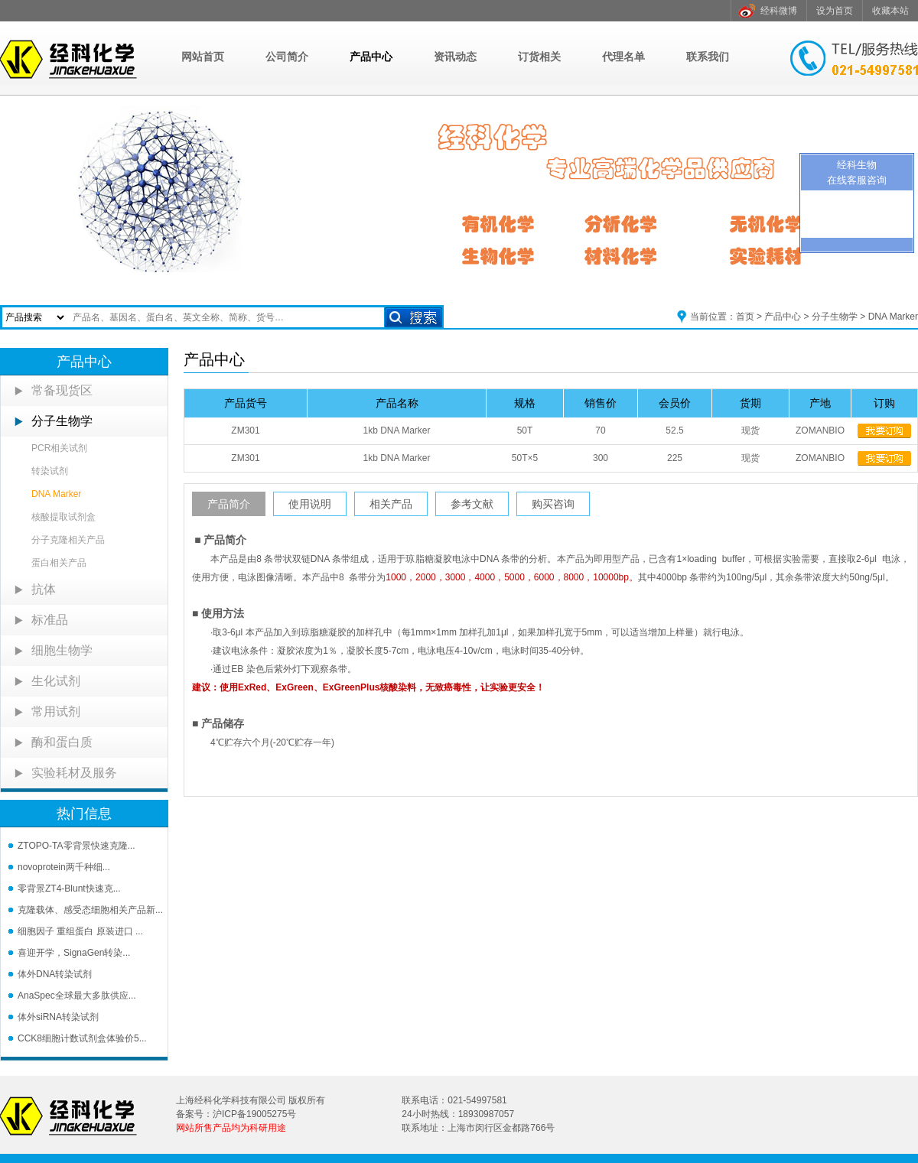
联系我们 (707, 56)
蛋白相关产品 (58, 562)
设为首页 (834, 10)
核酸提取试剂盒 (63, 517)
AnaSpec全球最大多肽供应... (77, 995)
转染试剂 (49, 471)
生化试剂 (55, 680)
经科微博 (778, 10)
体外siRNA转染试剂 (58, 1017)
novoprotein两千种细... (64, 867)
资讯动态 (455, 56)
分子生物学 (835, 316)
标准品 (49, 619)
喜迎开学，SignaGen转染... (74, 952)
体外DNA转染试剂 (55, 974)
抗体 (43, 589)
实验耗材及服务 (74, 772)
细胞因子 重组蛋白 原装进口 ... (80, 931)
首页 (745, 316)
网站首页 (202, 56)
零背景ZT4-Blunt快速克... (69, 888)
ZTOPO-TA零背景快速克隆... (76, 845)
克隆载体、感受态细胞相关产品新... (90, 910)
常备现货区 (62, 390)
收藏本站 (890, 10)
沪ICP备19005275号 (254, 1114)
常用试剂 (55, 711)
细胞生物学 (62, 650)
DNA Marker (893, 316)
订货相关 (539, 56)
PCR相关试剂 (59, 448)
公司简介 (286, 56)
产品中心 (371, 56)
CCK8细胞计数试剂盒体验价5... (82, 1038)
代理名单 (623, 56)
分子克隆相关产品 (68, 539)
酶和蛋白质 (62, 742)
